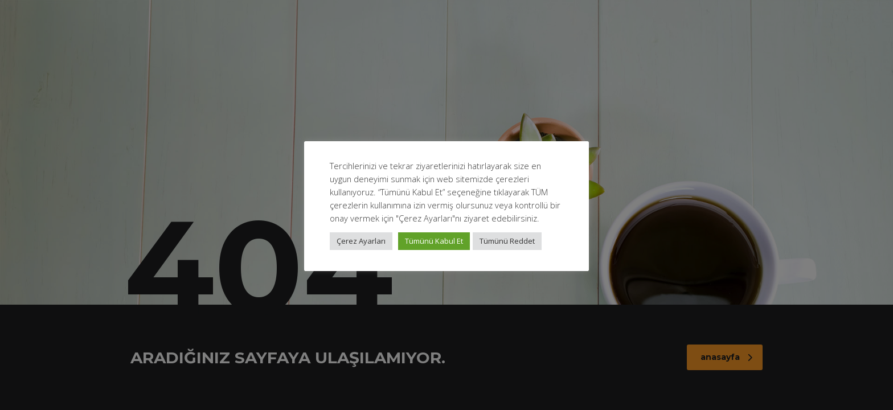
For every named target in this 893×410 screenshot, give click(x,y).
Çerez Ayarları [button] (361, 241)
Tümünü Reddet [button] (507, 241)
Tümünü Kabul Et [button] (434, 241)
